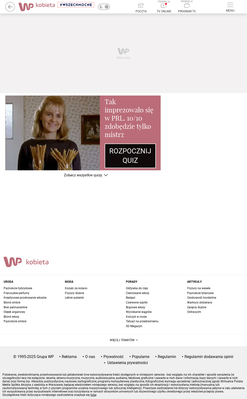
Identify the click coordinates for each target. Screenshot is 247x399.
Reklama (69, 356)
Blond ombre (12, 302)
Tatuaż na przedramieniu (142, 321)
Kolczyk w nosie (136, 316)
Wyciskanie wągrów (139, 312)
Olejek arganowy (14, 312)
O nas (90, 356)
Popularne (140, 356)
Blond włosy (11, 316)
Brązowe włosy (135, 307)
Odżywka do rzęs (137, 288)
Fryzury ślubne (74, 293)
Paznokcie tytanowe (200, 293)
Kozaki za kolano (76, 288)
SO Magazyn (134, 326)
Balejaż (130, 297)
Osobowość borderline (201, 297)
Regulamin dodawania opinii (209, 356)
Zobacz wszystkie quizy (83, 175)
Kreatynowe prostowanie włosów (25, 297)
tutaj (93, 395)
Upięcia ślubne (196, 307)
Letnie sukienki (74, 297)
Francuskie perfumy (16, 293)
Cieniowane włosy (137, 293)
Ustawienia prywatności (127, 362)
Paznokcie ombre (15, 321)
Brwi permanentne (15, 307)
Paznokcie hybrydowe (18, 288)
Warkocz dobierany (199, 302)
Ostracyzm (194, 312)
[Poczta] (141, 8)
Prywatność (113, 356)
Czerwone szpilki (137, 302)
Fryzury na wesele (198, 288)
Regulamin (167, 356)
